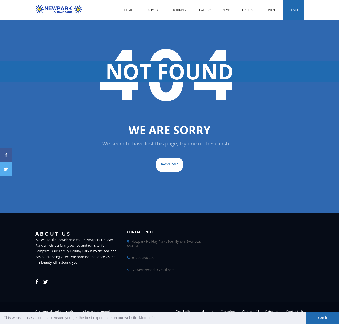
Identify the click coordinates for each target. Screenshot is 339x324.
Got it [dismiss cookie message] (322, 318)
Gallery (205, 10)
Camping (228, 311)
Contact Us (295, 311)
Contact (271, 10)
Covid (293, 10)
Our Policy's (185, 311)
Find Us (247, 10)
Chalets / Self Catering (260, 311)
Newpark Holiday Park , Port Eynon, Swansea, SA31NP (164, 243)
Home (128, 10)
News (226, 10)
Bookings (180, 10)
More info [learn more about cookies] (147, 318)
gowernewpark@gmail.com (153, 269)
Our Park (152, 10)
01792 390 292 (143, 257)
